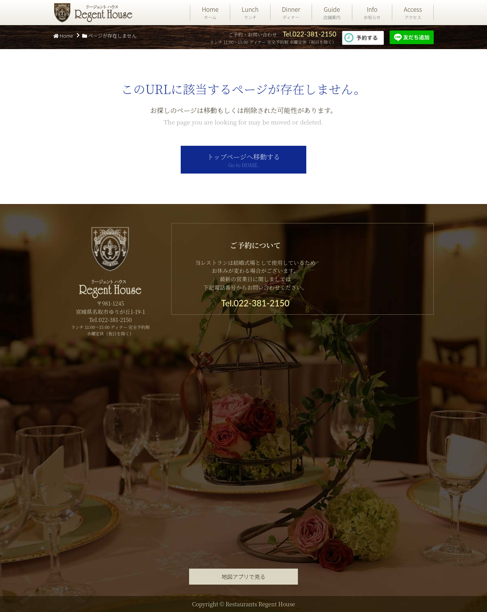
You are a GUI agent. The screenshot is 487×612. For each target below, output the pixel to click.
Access (413, 13)
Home (210, 13)
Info (372, 13)
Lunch (250, 13)
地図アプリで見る (243, 576)
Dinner (291, 13)
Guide (332, 13)
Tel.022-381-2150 (309, 34)
